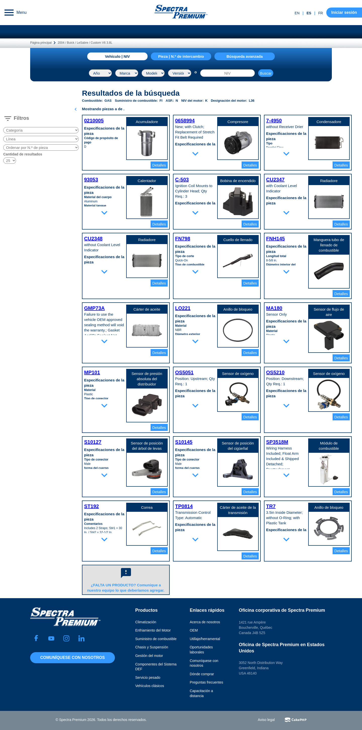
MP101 (92, 372)
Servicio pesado (147, 678)
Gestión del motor (149, 656)
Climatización (145, 622)
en (297, 13)
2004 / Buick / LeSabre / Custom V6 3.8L (85, 42)
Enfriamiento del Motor (153, 630)
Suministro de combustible (155, 639)
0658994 (185, 120)
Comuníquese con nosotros (72, 657)
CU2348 (93, 238)
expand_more (195, 154)
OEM (194, 630)
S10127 (93, 442)
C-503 (182, 179)
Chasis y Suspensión (151, 647)
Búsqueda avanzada (245, 56)
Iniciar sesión (344, 12)
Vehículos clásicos (149, 686)
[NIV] (227, 73)
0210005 (94, 120)
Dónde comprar (202, 674)
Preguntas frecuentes (206, 682)
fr (320, 13)
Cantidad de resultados (22, 154)
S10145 (184, 442)
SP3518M (277, 442)
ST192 (91, 506)
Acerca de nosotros (205, 622)
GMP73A (94, 308)
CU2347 (275, 179)
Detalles (159, 165)
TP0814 (184, 506)
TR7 (271, 506)
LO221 (183, 308)
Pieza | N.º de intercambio (181, 56)
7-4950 (274, 120)
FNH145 (275, 238)
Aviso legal (266, 720)
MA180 (274, 308)
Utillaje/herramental (205, 639)
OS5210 (275, 372)
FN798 (182, 238)
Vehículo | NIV (117, 56)
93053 (91, 179)
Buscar (266, 73)
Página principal (41, 42)
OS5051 (184, 372)
